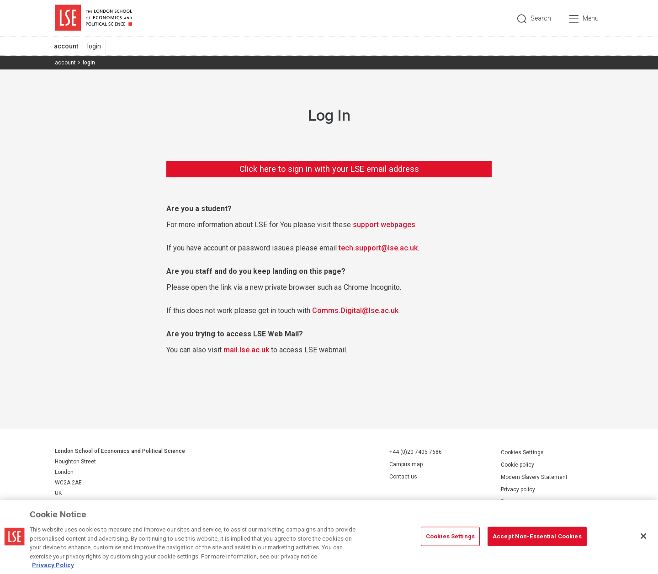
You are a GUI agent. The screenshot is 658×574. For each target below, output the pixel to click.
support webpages (384, 224)
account (66, 46)
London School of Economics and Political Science (93, 18)
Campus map (406, 464)
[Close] (643, 539)
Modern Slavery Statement (534, 477)
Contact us (403, 476)
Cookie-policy (517, 465)
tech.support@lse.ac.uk (378, 248)
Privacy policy (518, 489)
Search (541, 18)
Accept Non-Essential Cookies (537, 539)
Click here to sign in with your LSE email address (329, 169)
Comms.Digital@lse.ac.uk (355, 310)
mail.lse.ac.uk (246, 349)
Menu (591, 18)
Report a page (518, 502)
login (94, 46)
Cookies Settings (522, 452)
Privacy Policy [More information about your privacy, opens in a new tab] (53, 567)
